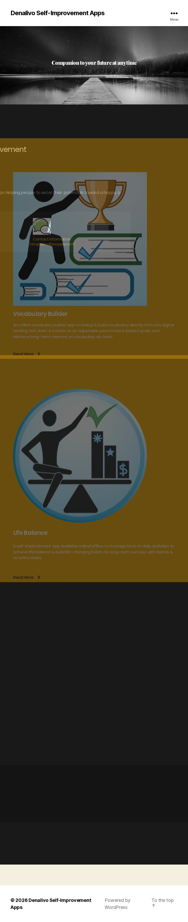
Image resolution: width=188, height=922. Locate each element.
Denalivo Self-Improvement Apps (57, 13)
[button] (26, 530)
